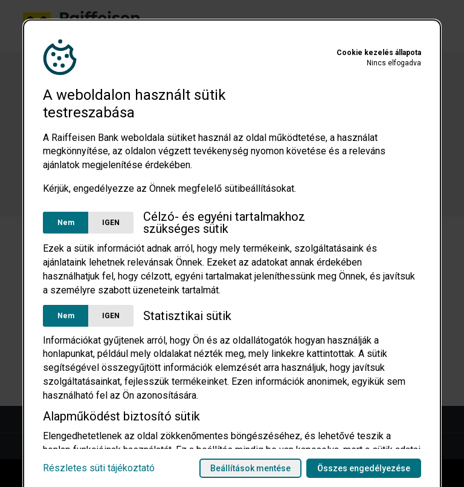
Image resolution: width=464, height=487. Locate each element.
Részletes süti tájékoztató (99, 468)
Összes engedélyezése (363, 468)
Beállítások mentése (250, 468)
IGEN (111, 222)
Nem (65, 222)
